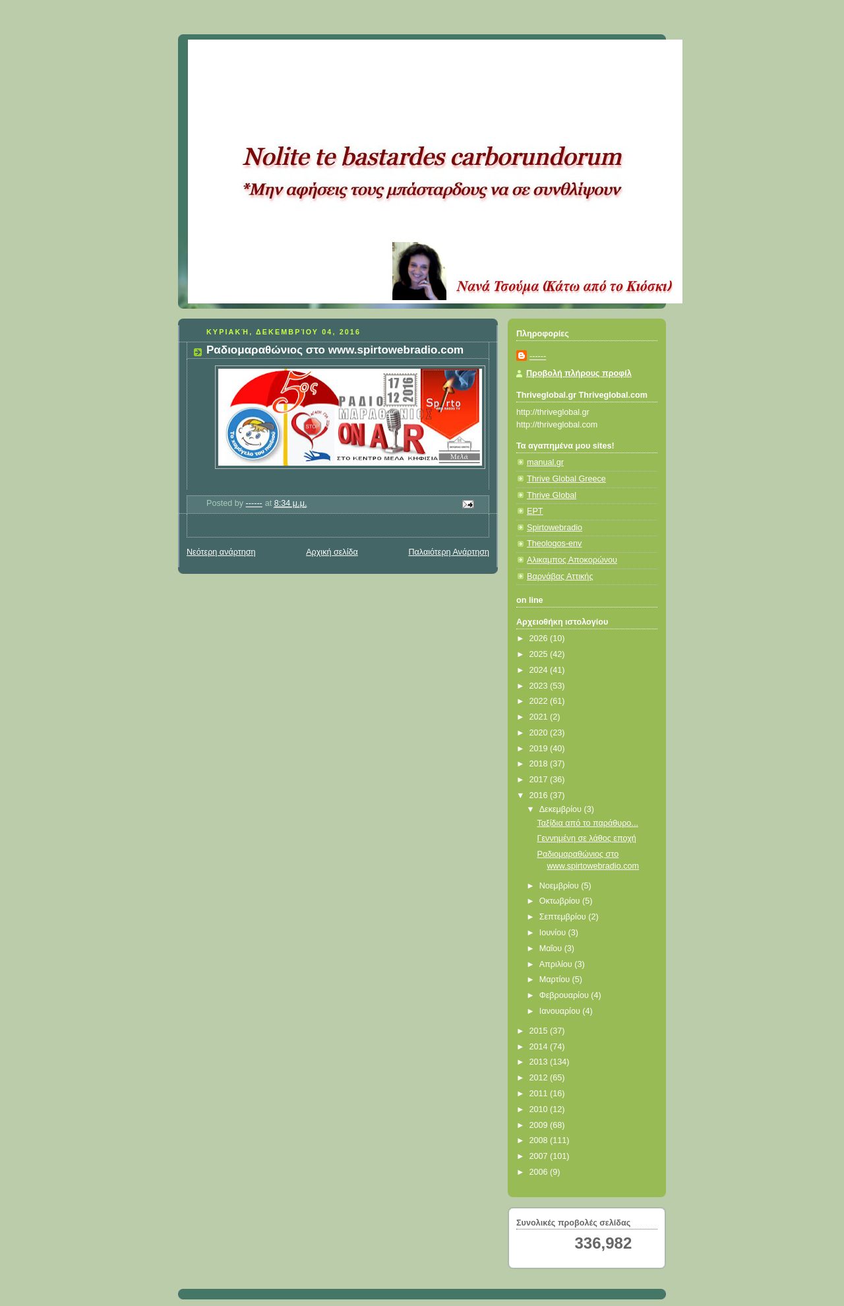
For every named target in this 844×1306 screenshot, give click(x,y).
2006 (540, 1172)
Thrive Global (551, 495)
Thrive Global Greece (566, 478)
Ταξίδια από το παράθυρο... (587, 823)
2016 (540, 795)
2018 (540, 763)
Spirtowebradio (554, 527)
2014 (540, 1046)
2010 (540, 1109)
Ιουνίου (553, 932)
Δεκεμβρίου (561, 809)
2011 (540, 1093)
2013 (540, 1062)
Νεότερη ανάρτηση (221, 552)
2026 (540, 638)
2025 (540, 654)
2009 (540, 1125)
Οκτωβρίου (560, 901)
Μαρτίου (555, 979)
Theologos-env (554, 543)
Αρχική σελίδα (332, 552)
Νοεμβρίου (560, 885)
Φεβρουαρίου (565, 995)
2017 (540, 779)
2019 (540, 748)
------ (537, 356)
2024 (540, 670)
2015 (540, 1031)
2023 (540, 686)
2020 (540, 732)
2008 (540, 1140)
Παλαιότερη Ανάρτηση (448, 552)
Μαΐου (551, 948)
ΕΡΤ (535, 511)
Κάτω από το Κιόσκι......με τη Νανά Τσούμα (382, 56)
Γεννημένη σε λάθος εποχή (586, 838)
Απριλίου (557, 964)
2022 (540, 701)
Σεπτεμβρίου (564, 916)
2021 (540, 717)
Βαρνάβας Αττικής (560, 576)
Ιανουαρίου (561, 1011)
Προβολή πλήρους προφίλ (579, 373)
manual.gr (545, 462)
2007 (540, 1156)
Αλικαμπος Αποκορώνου (572, 560)
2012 (540, 1077)
